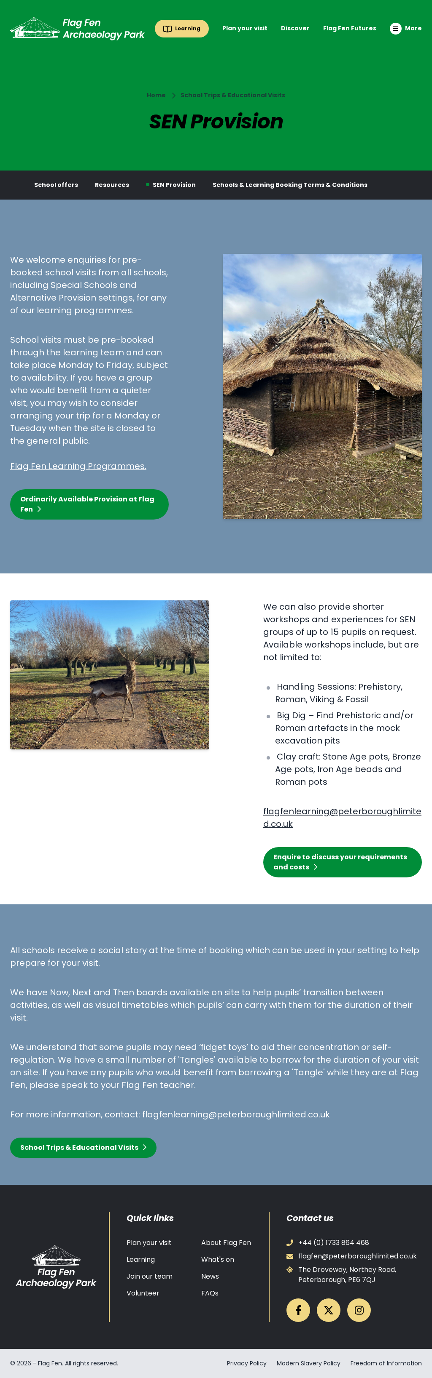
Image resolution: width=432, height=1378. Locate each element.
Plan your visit (244, 28)
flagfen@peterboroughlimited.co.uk (351, 1256)
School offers (56, 185)
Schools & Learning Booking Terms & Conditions (290, 185)
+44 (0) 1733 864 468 (327, 1242)
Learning (141, 1259)
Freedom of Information (386, 1363)
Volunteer (143, 1293)
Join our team (150, 1276)
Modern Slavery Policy (308, 1363)
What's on (217, 1259)
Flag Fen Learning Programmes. (78, 466)
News (210, 1276)
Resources (112, 185)
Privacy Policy (247, 1363)
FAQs (210, 1293)
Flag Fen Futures (349, 28)
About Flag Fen (226, 1242)
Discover (295, 28)
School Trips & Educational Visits (233, 95)
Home (156, 95)
